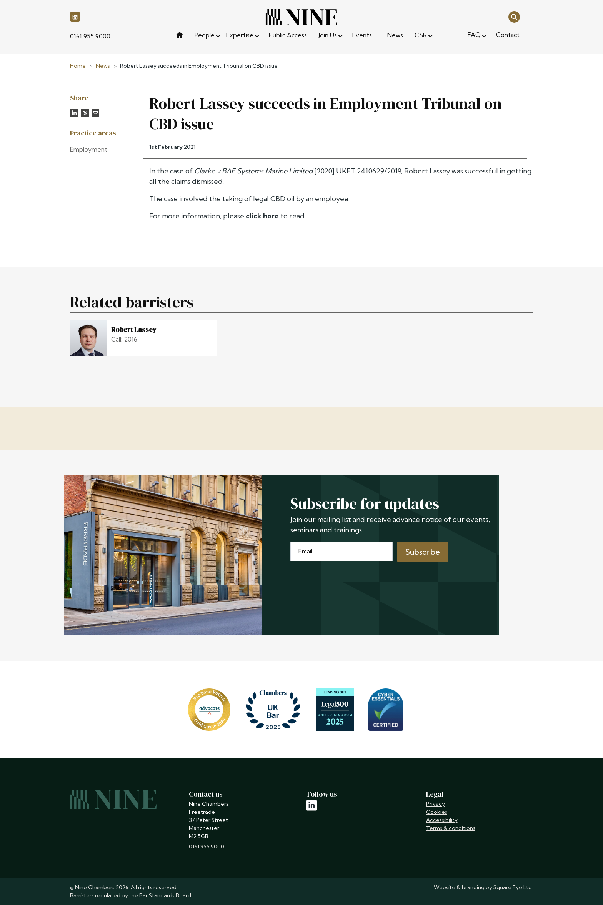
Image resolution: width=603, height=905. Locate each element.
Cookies (436, 811)
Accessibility (442, 820)
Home (78, 65)
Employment (88, 149)
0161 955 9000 (90, 36)
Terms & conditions (450, 828)
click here (262, 216)
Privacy (435, 803)
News (103, 65)
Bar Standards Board (165, 895)
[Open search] (514, 16)
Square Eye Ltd (512, 887)
